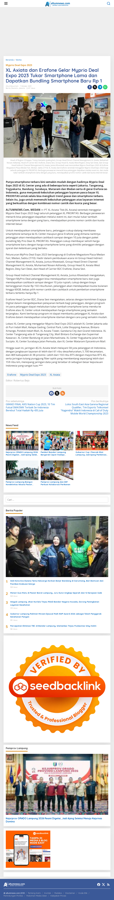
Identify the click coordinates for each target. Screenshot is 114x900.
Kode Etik (83, 893)
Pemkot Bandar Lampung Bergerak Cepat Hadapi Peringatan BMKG (53, 453)
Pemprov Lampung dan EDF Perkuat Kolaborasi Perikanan (55, 483)
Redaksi (58, 893)
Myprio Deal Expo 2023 (19, 65)
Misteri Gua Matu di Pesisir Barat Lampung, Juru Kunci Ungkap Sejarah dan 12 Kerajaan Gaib (56, 593)
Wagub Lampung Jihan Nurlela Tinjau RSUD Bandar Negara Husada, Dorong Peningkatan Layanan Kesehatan (54, 603)
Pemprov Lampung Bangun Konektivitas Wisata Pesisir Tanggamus (19, 483)
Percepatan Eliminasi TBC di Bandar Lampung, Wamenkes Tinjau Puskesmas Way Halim (53, 626)
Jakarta (22, 88)
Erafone (11, 374)
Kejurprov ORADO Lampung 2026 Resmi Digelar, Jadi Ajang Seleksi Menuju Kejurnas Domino (22, 453)
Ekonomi (14, 88)
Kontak (47, 893)
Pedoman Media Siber (36, 895)
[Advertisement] (57, 31)
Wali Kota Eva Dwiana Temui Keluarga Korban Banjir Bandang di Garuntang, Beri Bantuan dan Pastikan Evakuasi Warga (56, 582)
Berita (8, 88)
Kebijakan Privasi (58, 895)
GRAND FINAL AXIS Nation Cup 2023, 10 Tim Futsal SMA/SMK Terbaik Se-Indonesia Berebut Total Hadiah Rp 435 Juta (30, 406)
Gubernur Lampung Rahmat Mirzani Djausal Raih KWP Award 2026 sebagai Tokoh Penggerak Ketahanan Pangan (55, 615)
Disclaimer (70, 893)
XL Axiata (55, 374)
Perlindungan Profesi (13, 895)
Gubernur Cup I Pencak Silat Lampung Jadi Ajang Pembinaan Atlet (91, 453)
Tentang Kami (34, 893)
